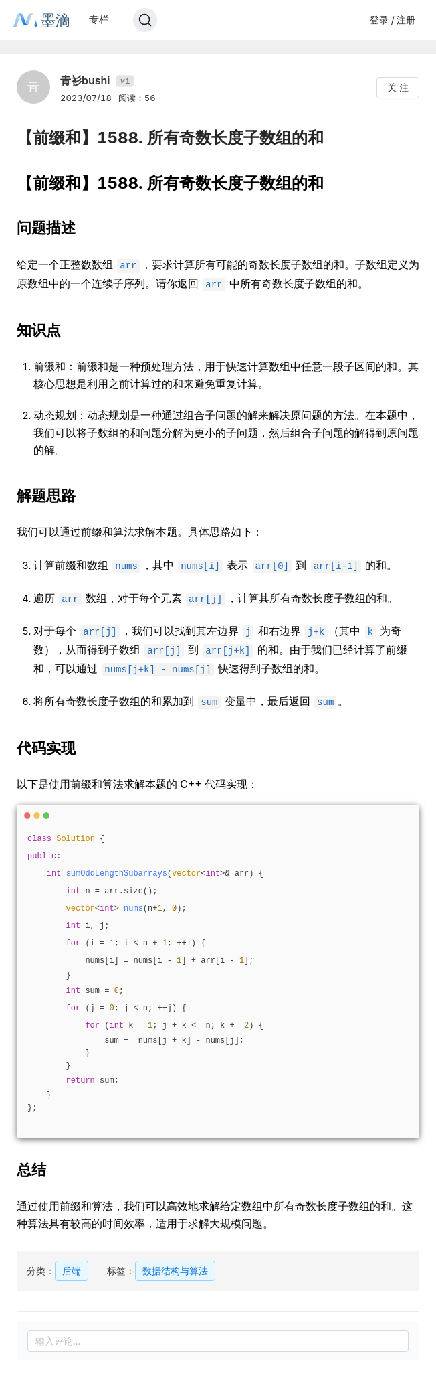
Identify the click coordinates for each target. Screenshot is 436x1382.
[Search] (145, 20)
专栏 (99, 19)
